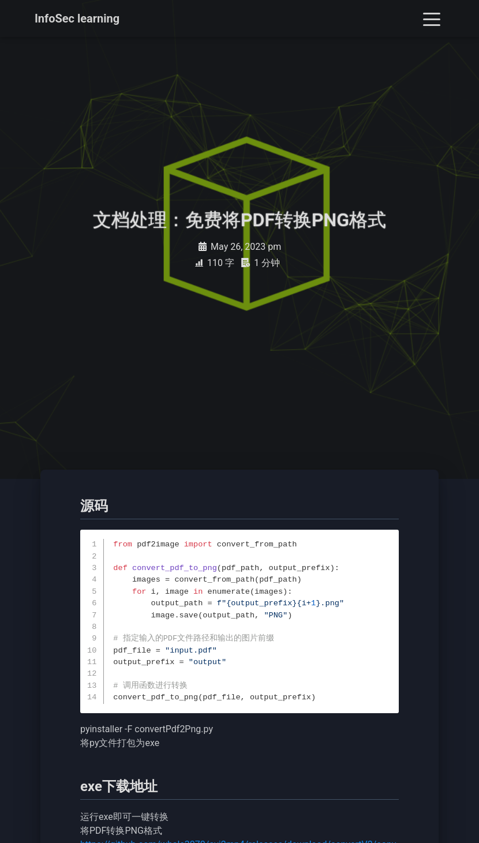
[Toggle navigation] (431, 18)
